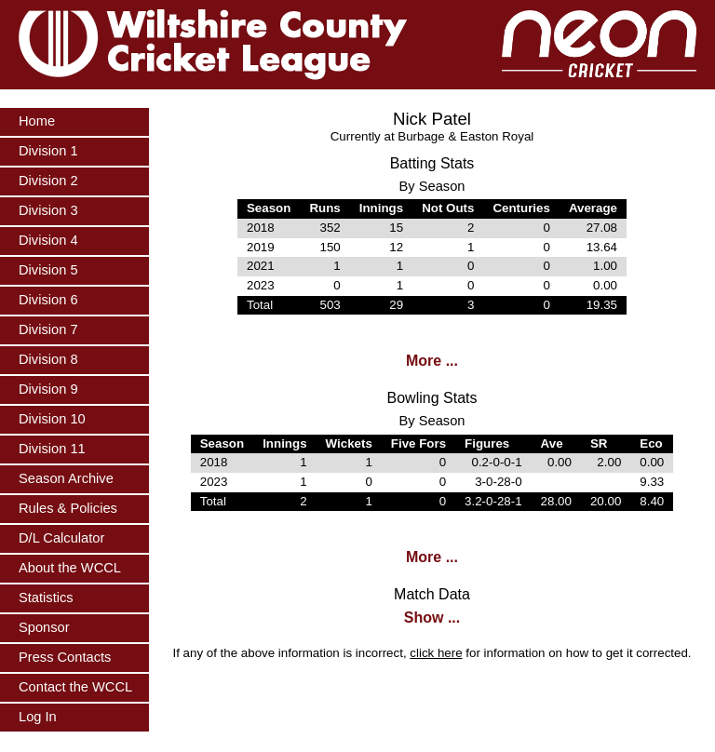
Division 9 (48, 389)
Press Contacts (65, 657)
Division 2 (48, 180)
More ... (432, 361)
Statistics (46, 597)
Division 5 (48, 269)
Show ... (432, 617)
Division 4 (48, 240)
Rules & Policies (68, 508)
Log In (38, 716)
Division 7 (48, 329)
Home (37, 121)
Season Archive (66, 478)
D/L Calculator (61, 537)
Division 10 (52, 418)
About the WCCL (70, 567)
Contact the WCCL (75, 686)
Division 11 (52, 448)
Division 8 (48, 359)
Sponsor (44, 627)
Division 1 (48, 150)
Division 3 (48, 210)
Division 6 (48, 299)
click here (436, 653)
